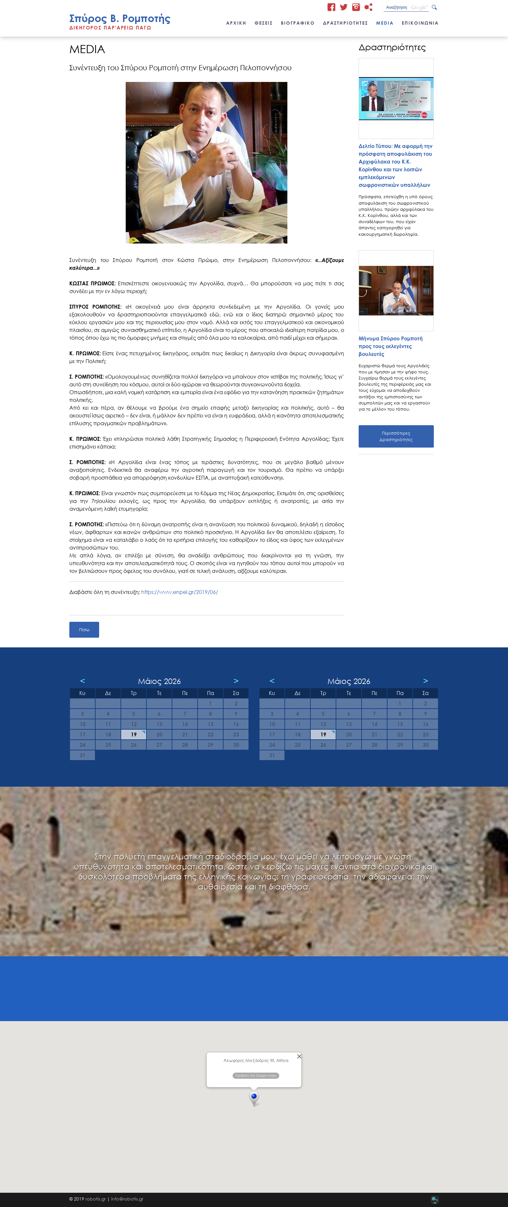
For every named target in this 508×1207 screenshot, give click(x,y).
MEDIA (385, 23)
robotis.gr (96, 1198)
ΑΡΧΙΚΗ (236, 23)
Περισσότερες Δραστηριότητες (396, 436)
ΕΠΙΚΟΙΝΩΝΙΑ (420, 23)
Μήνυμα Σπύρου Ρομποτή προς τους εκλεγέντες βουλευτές (391, 346)
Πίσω (84, 629)
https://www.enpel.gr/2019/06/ (179, 592)
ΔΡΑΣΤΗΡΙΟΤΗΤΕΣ (345, 23)
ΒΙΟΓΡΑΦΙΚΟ (298, 23)
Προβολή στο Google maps (256, 1076)
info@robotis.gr (127, 1198)
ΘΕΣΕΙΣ (264, 23)
